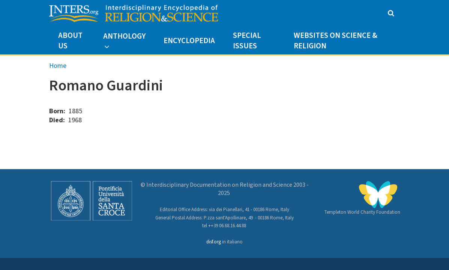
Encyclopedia (189, 40)
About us (70, 40)
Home (57, 65)
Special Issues (247, 40)
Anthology (124, 36)
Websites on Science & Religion (335, 40)
